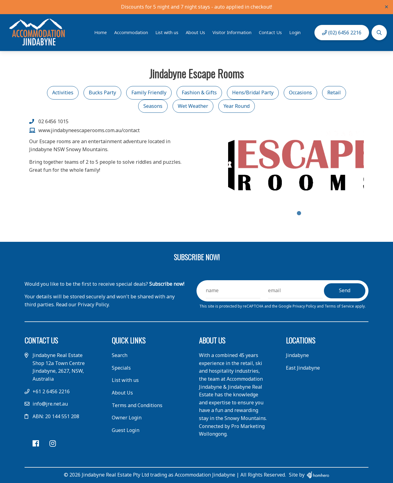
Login (295, 32)
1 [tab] (299, 213)
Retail (334, 92)
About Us (195, 32)
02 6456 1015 (53, 121)
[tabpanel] (296, 163)
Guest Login (125, 430)
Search (119, 355)
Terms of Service (340, 306)
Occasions (300, 92)
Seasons (152, 106)
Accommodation (131, 32)
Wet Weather (193, 106)
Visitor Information (231, 32)
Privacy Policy (305, 306)
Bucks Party (102, 92)
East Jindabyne (303, 367)
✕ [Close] (386, 6)
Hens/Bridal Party (253, 92)
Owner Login (127, 417)
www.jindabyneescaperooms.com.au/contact (89, 130)
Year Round (237, 106)
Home (100, 32)
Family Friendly (148, 92)
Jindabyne (297, 355)
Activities (62, 92)
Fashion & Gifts (199, 92)
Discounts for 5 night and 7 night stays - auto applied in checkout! (196, 6)
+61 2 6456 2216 (51, 391)
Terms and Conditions (137, 405)
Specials (121, 367)
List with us (166, 32)
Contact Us (270, 32)
